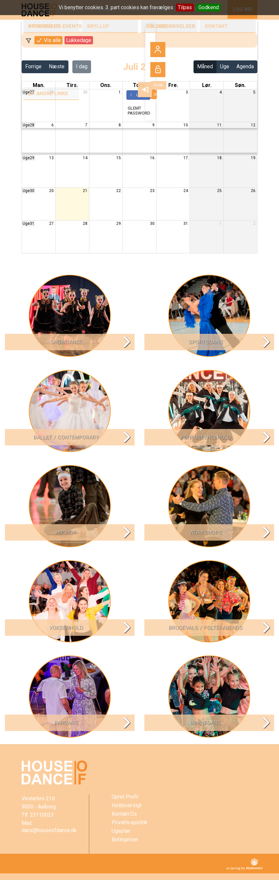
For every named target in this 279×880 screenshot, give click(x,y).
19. (253, 158)
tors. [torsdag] (139, 85)
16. (153, 158)
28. (85, 223)
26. (253, 190)
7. (86, 125)
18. (220, 158)
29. (52, 92)
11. (220, 125)
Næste (57, 66)
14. (85, 158)
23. (153, 190)
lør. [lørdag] (207, 85)
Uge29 (28, 158)
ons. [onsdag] (105, 85)
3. (187, 92)
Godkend (208, 7)
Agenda (245, 66)
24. (186, 190)
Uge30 (28, 190)
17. (186, 158)
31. (186, 223)
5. (254, 92)
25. (220, 190)
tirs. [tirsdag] (72, 85)
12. (253, 125)
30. (85, 92)
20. (52, 190)
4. (221, 92)
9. (154, 125)
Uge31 (28, 223)
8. (120, 125)
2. (154, 92)
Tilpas (185, 7)
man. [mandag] (39, 85)
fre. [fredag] (173, 85)
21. (85, 190)
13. (52, 158)
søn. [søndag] (240, 85)
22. (119, 190)
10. (186, 125)
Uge (224, 66)
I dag (81, 66)
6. (53, 125)
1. (120, 92)
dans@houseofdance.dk (49, 830)
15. (119, 158)
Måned (205, 66)
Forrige (33, 66)
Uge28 (28, 125)
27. (52, 223)
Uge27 (28, 92)
